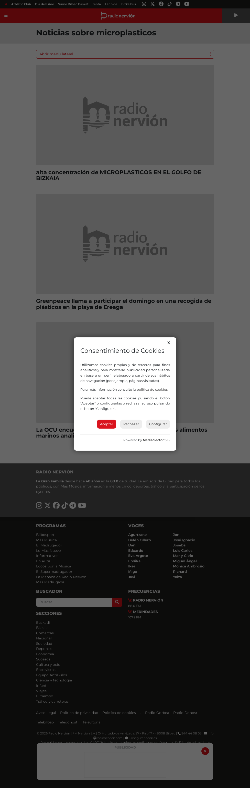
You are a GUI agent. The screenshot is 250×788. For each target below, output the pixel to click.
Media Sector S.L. (156, 440)
